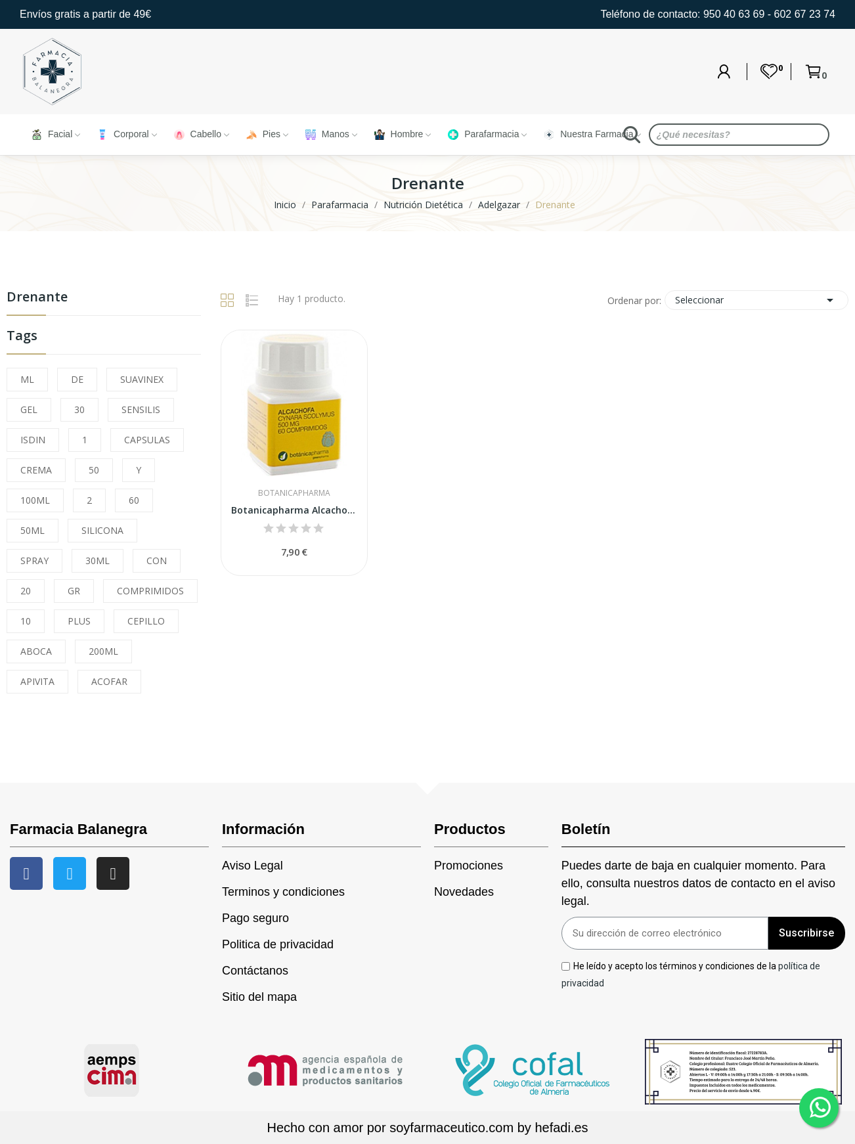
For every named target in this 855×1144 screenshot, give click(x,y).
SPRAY (34, 560)
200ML (103, 651)
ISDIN (32, 439)
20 (25, 590)
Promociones (468, 865)
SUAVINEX (142, 379)
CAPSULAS (147, 439)
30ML (97, 560)
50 (94, 470)
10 (25, 621)
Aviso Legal (252, 865)
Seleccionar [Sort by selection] (756, 300)
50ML (32, 530)
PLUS (79, 621)
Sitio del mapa (259, 996)
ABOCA (36, 651)
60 (134, 500)
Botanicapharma (294, 493)
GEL (28, 409)
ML (27, 379)
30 (79, 409)
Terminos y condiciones (283, 891)
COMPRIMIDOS (150, 590)
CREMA (36, 470)
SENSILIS (140, 409)
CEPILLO (146, 621)
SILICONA (102, 530)
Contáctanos (255, 970)
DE (77, 379)
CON (156, 560)
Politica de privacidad (278, 944)
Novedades (464, 891)
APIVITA (37, 681)
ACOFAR (109, 681)
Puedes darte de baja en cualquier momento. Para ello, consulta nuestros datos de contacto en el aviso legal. (698, 883)
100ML (35, 500)
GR (74, 590)
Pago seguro (255, 918)
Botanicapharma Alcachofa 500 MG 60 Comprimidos (294, 510)
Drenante (37, 297)
